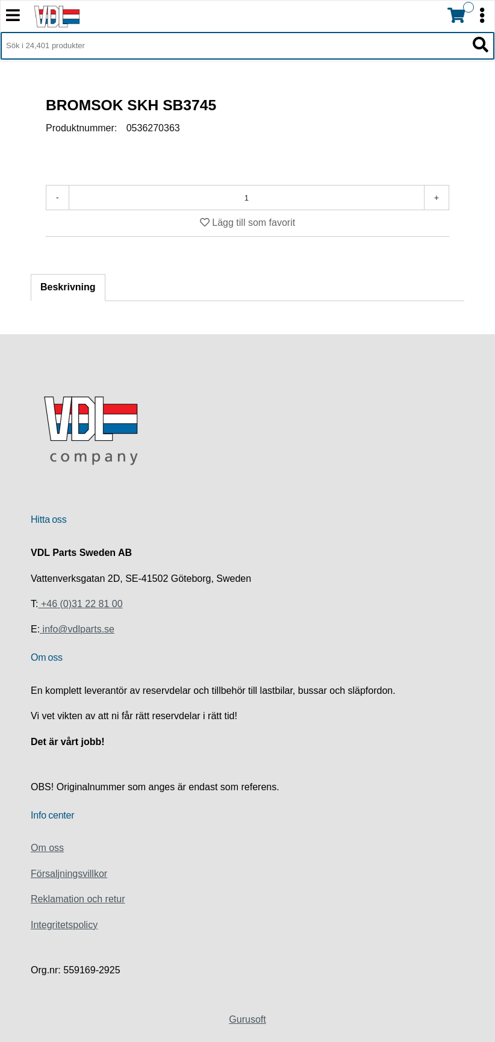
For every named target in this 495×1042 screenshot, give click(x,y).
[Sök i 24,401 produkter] (234, 45)
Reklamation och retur (78, 899)
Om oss (47, 848)
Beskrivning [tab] (68, 287)
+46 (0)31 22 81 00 (80, 604)
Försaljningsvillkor (69, 874)
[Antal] (247, 197)
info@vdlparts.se (77, 629)
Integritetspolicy (64, 925)
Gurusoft (247, 1019)
